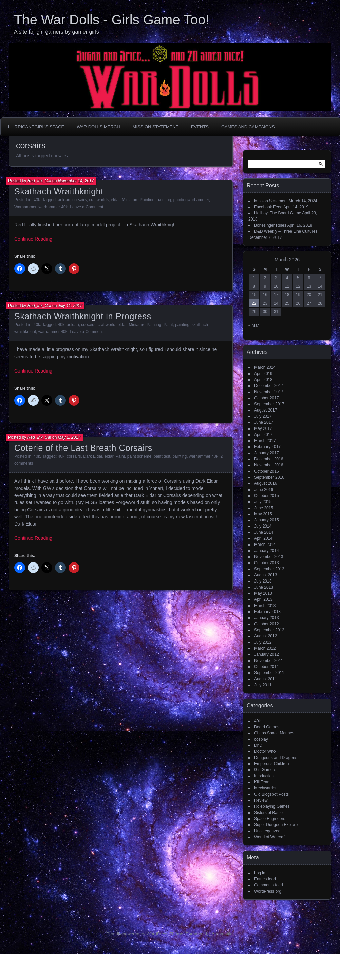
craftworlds (99, 199)
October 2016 (266, 471)
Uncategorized (267, 830)
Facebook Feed (268, 207)
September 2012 (269, 630)
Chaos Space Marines (274, 733)
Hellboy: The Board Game (277, 213)
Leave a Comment (86, 207)
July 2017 (262, 416)
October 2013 (266, 562)
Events (200, 126)
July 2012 (262, 642)
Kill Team (262, 782)
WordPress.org (267, 891)
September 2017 (269, 404)
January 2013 (266, 617)
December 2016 (268, 459)
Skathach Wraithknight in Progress (82, 316)
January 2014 (266, 550)
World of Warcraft (270, 837)
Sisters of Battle (268, 812)
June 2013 (263, 587)
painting (164, 199)
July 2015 (262, 501)
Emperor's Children (271, 763)
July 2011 (262, 685)
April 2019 (263, 373)
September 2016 (269, 477)
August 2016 (265, 483)
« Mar (253, 325)
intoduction (264, 776)
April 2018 (263, 379)
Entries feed (265, 879)
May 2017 (263, 428)
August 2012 (265, 636)
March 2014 (265, 544)
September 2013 (269, 569)
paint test (162, 456)
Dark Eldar (92, 456)
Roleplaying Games (272, 806)
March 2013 (265, 605)
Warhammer (25, 207)
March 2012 (265, 648)
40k (37, 199)
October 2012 (266, 624)
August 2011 (265, 678)
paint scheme (139, 456)
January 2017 (266, 453)
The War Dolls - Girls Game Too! (111, 19)
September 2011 (269, 672)
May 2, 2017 (69, 437)
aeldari (64, 199)
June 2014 (263, 532)
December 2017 (268, 385)
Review (260, 800)
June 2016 (263, 489)
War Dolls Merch (98, 126)
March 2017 (265, 440)
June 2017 (263, 422)
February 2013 (267, 611)
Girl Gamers (265, 769)
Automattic (222, 933)
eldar (115, 199)
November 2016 (268, 465)
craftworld (106, 324)
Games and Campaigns (248, 126)
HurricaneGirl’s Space (36, 126)
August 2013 (265, 575)
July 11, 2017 (70, 305)
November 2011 (268, 660)
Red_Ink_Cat (39, 180)
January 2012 (266, 654)
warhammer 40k (53, 207)
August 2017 (265, 410)
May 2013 (263, 593)
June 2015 (263, 507)
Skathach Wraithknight (58, 191)
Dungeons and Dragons (275, 757)
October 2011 (266, 666)
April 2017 (263, 434)
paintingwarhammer (191, 199)
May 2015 (263, 514)
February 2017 (267, 446)
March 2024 (265, 367)
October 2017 (266, 398)
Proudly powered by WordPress (137, 933)
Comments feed (268, 885)
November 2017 (268, 391)
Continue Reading (33, 239)
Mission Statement (155, 126)
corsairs (79, 199)
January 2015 (266, 520)
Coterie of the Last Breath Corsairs (83, 448)
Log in (259, 873)
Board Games (266, 727)
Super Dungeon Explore (276, 824)
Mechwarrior (265, 788)
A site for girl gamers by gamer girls (56, 32)
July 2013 (262, 581)
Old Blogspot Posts (271, 794)
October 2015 (266, 495)
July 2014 (262, 526)
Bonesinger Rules (270, 225)
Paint (168, 324)
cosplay (261, 739)
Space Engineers (269, 818)
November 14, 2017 (76, 180)
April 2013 (263, 599)
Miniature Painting (138, 199)
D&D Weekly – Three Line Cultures (285, 231)
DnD (258, 745)
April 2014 (263, 538)
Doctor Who (265, 751)
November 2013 (268, 556)
